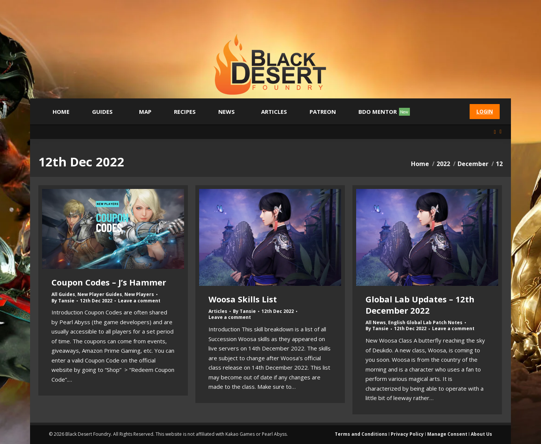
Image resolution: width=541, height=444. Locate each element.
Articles (218, 311)
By (62, 301)
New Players (139, 294)
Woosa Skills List (243, 299)
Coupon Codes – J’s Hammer (108, 282)
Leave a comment (139, 301)
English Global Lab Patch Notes (425, 322)
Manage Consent (447, 434)
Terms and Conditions (361, 434)
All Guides (63, 294)
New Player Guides (99, 294)
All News (376, 322)
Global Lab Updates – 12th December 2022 (420, 304)
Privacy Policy (407, 434)
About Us (481, 434)
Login (484, 111)
